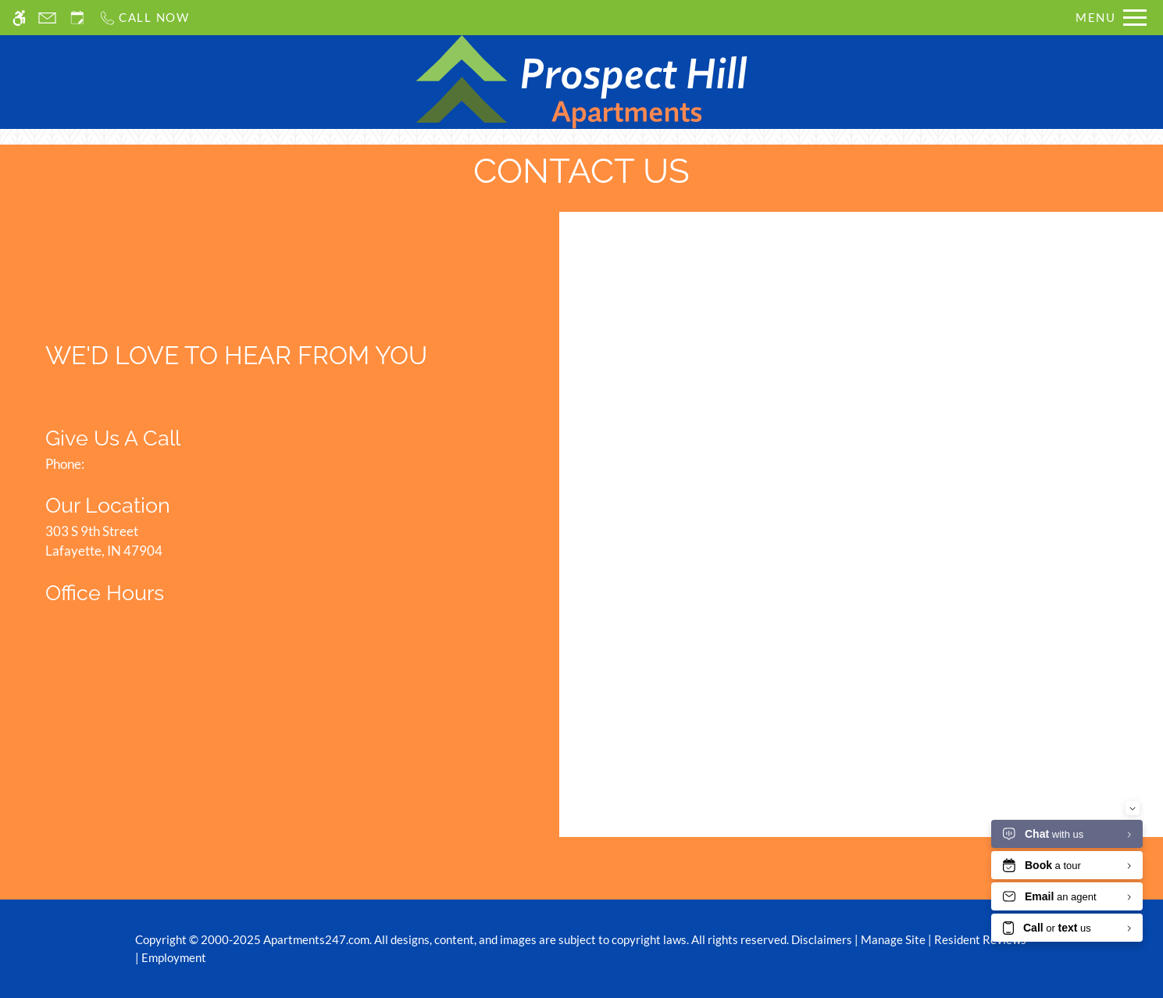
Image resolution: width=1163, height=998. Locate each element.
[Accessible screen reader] (19, 17)
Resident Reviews (980, 939)
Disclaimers (821, 939)
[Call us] (144, 17)
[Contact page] (47, 17)
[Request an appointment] (77, 17)
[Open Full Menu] (1111, 17)
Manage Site (893, 939)
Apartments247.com (316, 939)
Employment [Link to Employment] (173, 957)
